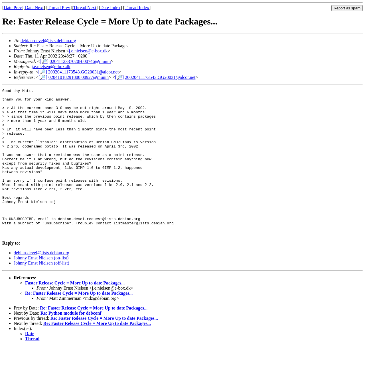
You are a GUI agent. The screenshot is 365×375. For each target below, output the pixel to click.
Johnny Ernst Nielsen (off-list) (41, 292)
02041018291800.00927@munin (78, 77)
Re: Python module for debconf (71, 342)
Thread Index (137, 7)
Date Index (110, 7)
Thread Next (84, 7)
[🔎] (44, 61)
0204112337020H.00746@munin (80, 61)
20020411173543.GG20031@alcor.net (83, 71)
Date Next (34, 7)
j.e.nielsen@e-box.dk (88, 50)
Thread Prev (59, 7)
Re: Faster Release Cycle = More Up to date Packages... (79, 322)
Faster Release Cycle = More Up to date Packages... (75, 312)
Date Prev (13, 7)
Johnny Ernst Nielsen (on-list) (41, 286)
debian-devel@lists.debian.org (48, 40)
